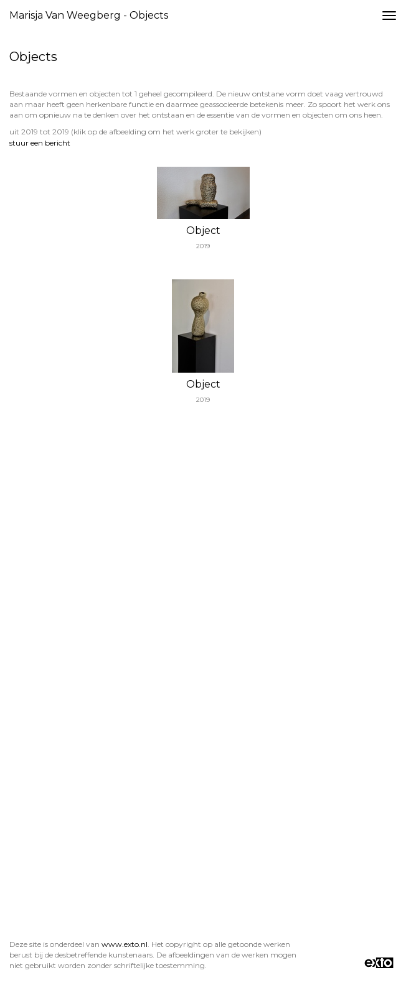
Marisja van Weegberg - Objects (88, 15)
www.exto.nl (125, 944)
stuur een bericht (39, 142)
